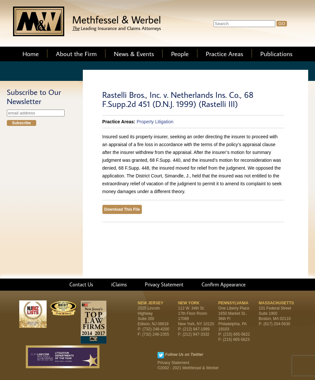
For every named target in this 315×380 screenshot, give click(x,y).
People (180, 53)
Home (30, 53)
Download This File (122, 209)
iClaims (119, 284)
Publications (276, 53)
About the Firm (76, 53)
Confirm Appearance (224, 284)
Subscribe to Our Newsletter (34, 96)
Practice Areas (224, 53)
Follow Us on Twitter (184, 354)
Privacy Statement (164, 284)
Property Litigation (155, 121)
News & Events (134, 53)
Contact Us (81, 284)
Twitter (161, 355)
